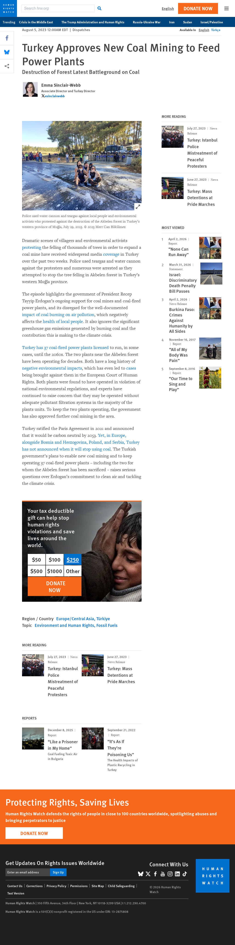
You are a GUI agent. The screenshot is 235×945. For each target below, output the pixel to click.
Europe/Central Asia (75, 618)
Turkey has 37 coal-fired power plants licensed (65, 347)
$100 (55, 559)
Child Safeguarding (121, 885)
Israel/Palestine (214, 22)
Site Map (98, 885)
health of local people (63, 321)
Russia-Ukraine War (149, 22)
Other (73, 571)
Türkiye (103, 618)
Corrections (34, 885)
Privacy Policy (56, 885)
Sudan (190, 22)
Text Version (15, 893)
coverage (111, 254)
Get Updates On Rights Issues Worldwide (55, 863)
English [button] (168, 8)
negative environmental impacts (52, 368)
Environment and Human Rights (64, 625)
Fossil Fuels (107, 625)
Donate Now (198, 8)
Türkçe (215, 29)
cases (130, 368)
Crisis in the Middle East (38, 22)
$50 (36, 559)
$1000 (54, 571)
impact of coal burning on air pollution (58, 314)
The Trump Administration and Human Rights (95, 22)
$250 (73, 559)
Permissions (79, 885)
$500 (36, 571)
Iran (174, 22)
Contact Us (14, 885)
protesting (31, 247)
